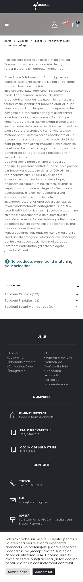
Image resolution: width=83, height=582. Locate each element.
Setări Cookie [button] (18, 572)
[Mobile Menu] (8, 24)
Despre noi (16, 357)
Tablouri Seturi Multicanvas (26, 306)
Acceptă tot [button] (43, 572)
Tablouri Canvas (17, 294)
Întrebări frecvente (21, 362)
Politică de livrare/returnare (56, 382)
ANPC (50, 353)
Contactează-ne (20, 366)
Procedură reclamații (52, 373)
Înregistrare (16, 371)
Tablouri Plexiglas (18, 300)
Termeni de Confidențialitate (56, 364)
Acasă (13, 353)
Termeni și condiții (59, 357)
